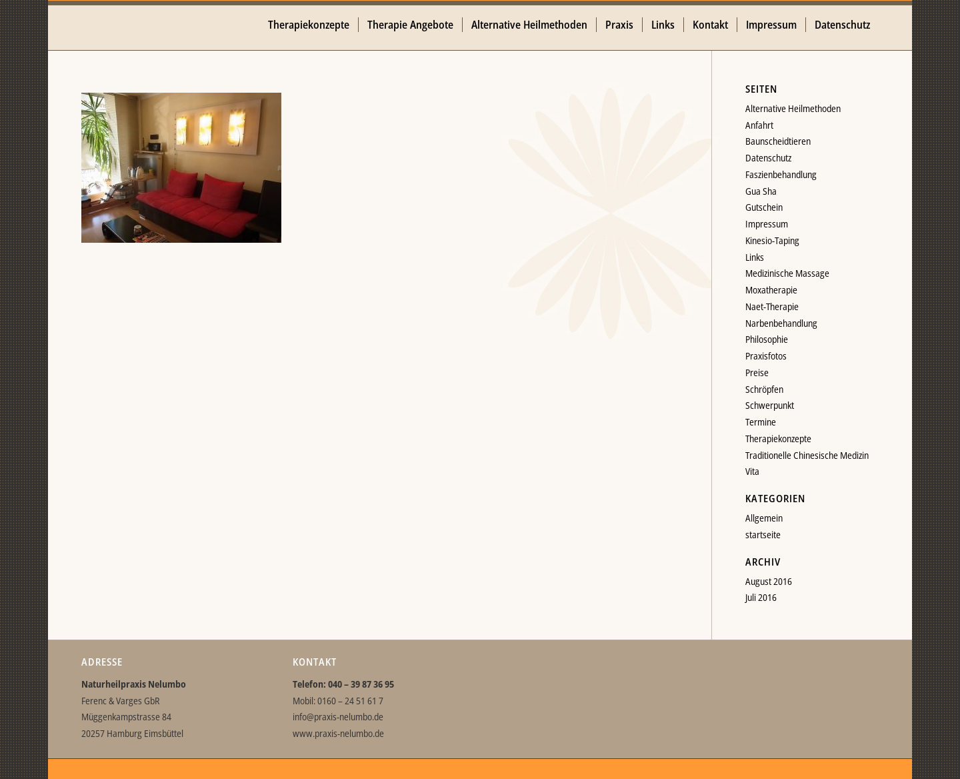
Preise (757, 372)
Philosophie (766, 339)
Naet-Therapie (772, 306)
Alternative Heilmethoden (793, 108)
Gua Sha (761, 191)
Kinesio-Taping (772, 240)
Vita (752, 471)
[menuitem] (308, 25)
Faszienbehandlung (781, 174)
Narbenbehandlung (781, 323)
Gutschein (764, 207)
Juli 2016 (761, 597)
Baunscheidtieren (778, 141)
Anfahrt (759, 125)
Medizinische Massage (787, 273)
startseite (763, 534)
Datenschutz (768, 157)
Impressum (766, 223)
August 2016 (768, 581)
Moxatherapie (771, 289)
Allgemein (764, 518)
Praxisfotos (766, 355)
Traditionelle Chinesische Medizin (807, 455)
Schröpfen (764, 389)
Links (754, 257)
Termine (760, 422)
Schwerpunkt (769, 405)
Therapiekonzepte (778, 438)
